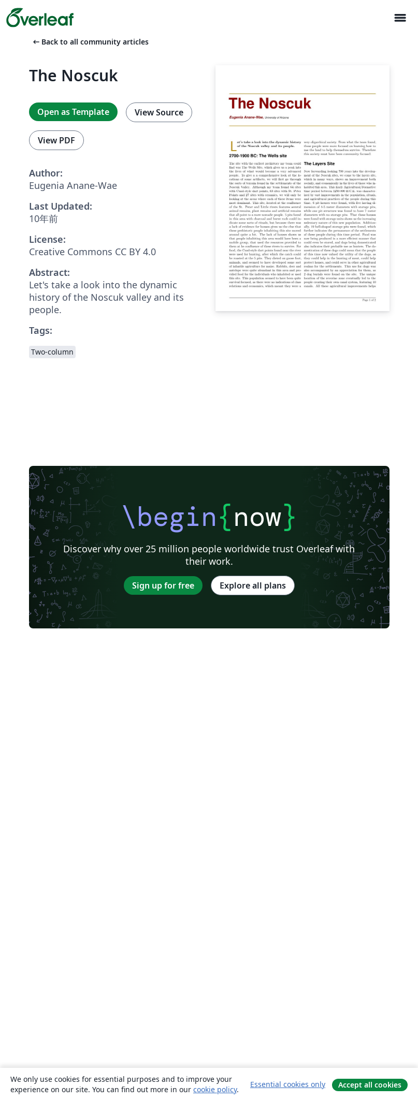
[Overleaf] (40, 17)
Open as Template (73, 112)
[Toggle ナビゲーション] (400, 17)
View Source (159, 112)
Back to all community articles (90, 42)
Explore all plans (253, 585)
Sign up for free (163, 585)
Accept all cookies (369, 1085)
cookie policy (215, 1089)
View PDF (56, 140)
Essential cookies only (287, 1084)
